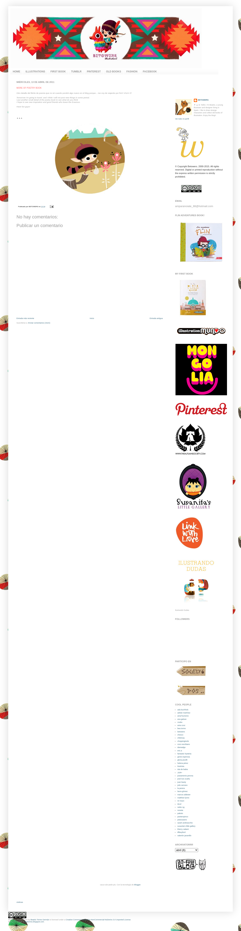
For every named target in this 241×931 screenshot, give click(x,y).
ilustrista (180, 766)
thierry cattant (183, 829)
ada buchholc (182, 710)
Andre (179, 722)
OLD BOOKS (113, 71)
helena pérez (182, 763)
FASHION (131, 71)
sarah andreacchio (185, 823)
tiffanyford (181, 832)
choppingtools (183, 741)
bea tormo (181, 728)
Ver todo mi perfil (182, 119)
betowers (181, 732)
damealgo (181, 747)
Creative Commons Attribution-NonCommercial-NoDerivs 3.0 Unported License (98, 920)
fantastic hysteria (184, 754)
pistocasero (182, 820)
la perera (181, 788)
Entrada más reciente (25, 318)
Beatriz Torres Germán (40, 920)
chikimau (181, 738)
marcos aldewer (184, 795)
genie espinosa (183, 757)
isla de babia (182, 769)
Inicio (92, 318)
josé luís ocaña (183, 779)
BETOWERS (203, 100)
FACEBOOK (150, 71)
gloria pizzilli (182, 760)
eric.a (179, 751)
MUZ (179, 804)
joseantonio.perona (185, 776)
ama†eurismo (183, 716)
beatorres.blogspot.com (18, 920)
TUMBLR (76, 71)
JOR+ (179, 773)
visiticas (19, 902)
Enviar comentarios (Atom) (39, 323)
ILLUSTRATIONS (35, 71)
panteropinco (182, 817)
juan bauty (181, 782)
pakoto (180, 813)
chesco (180, 735)
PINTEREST (94, 71)
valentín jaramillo (184, 836)
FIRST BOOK (58, 71)
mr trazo (180, 801)
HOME (16, 71)
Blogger (137, 885)
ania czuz (181, 725)
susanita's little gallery (186, 826)
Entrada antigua (156, 318)
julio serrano (182, 785)
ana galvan (181, 719)
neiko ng (180, 807)
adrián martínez (183, 713)
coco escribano (183, 744)
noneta (180, 810)
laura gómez (182, 791)
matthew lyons (183, 798)
